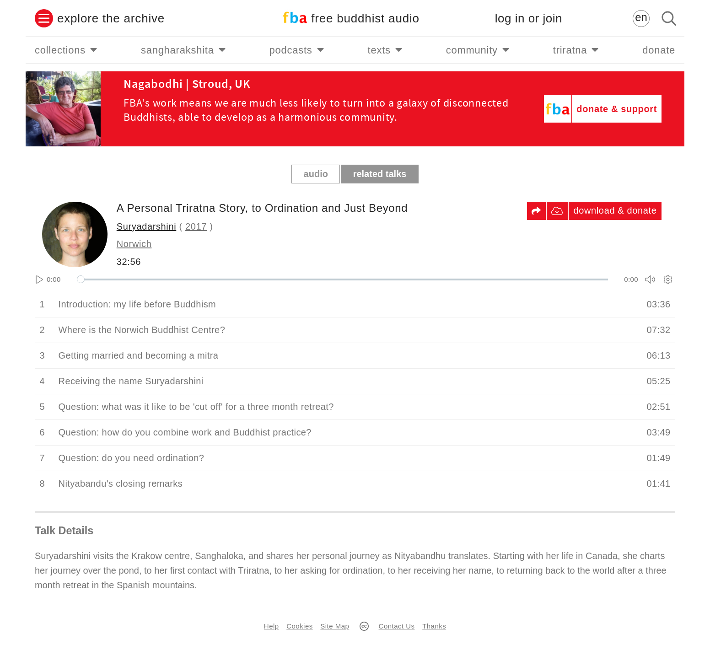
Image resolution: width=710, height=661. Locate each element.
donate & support (616, 109)
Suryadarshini (146, 226)
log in (528, 18)
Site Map (334, 626)
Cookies (299, 626)
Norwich (134, 244)
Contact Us (397, 626)
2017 (196, 226)
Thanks (434, 626)
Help (271, 626)
